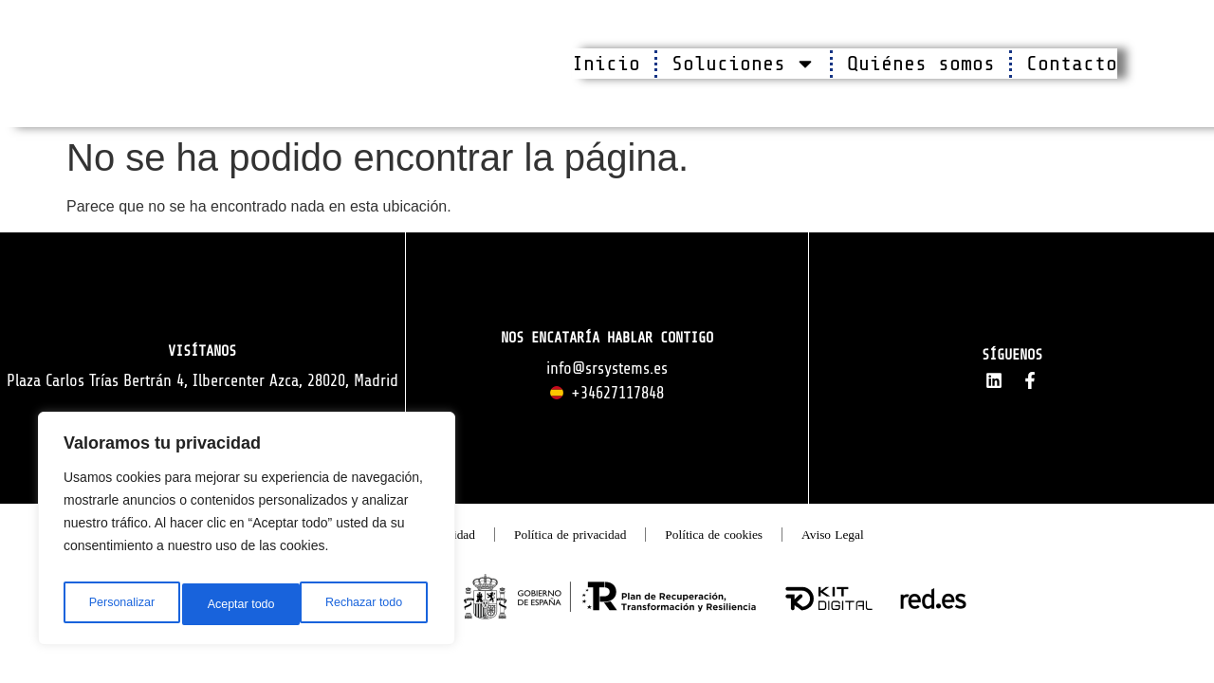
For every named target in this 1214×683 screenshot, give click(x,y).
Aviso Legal (893, 549)
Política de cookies (745, 549)
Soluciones (743, 63)
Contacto (1071, 63)
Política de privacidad (563, 549)
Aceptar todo (372, 604)
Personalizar (119, 604)
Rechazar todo (246, 604)
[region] (246, 534)
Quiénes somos (921, 63)
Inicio (606, 63)
